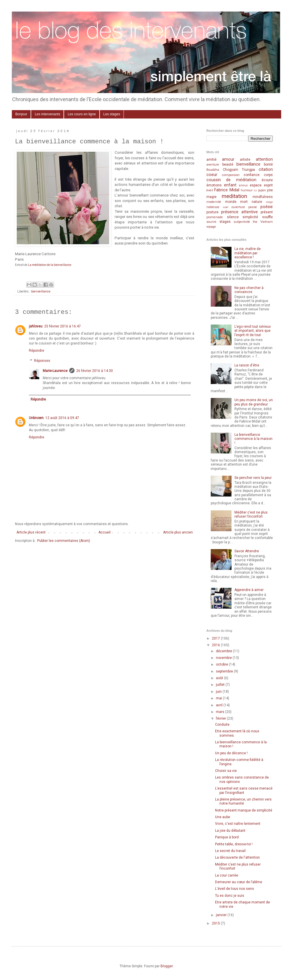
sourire (211, 222)
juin (219, 692)
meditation (234, 196)
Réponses (42, 361)
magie (211, 197)
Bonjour (21, 114)
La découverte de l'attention (237, 857)
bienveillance (41, 291)
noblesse (212, 207)
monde (230, 202)
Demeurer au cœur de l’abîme (238, 882)
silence (233, 217)
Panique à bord (227, 837)
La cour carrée (226, 875)
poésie (266, 206)
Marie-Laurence (55, 371)
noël (225, 207)
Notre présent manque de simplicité (243, 810)
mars (220, 712)
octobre (222, 664)
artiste (245, 160)
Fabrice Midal (226, 190)
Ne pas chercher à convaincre (249, 290)
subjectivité (242, 222)
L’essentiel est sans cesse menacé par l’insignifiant (244, 790)
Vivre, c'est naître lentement (237, 824)
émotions (214, 185)
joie (270, 190)
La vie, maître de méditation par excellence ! (247, 253)
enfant (230, 185)
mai (219, 698)
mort (244, 202)
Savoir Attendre (246, 551)
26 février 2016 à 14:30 (94, 371)
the (255, 222)
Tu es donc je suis (229, 896)
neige (269, 201)
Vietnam (266, 222)
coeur (211, 174)
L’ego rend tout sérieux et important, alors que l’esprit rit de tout (252, 331)
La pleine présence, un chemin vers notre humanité (243, 801)
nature (257, 202)
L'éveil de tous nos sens (234, 889)
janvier (221, 915)
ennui (243, 185)
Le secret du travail (230, 851)
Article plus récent (31, 532)
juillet (220, 685)
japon (262, 190)
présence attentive (239, 212)
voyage (211, 227)
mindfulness (263, 197)
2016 (216, 645)
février (221, 718)
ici (255, 190)
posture (212, 212)
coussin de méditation (231, 179)
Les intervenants (47, 114)
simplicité (250, 217)
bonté (268, 164)
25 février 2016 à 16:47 (62, 326)
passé (252, 207)
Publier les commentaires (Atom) (63, 541)
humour (247, 190)
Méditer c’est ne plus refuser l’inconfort (251, 514)
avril (219, 705)
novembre (224, 658)
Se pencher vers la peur (253, 478)
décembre (224, 651)
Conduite (222, 725)
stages (225, 222)
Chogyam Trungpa (239, 170)
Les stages (111, 114)
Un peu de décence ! (231, 753)
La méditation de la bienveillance (49, 264)
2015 (216, 923)
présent (267, 212)
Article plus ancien (178, 532)
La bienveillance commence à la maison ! (253, 439)
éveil (209, 190)
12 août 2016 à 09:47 (62, 418)
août (220, 678)
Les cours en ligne (82, 114)
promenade (214, 217)
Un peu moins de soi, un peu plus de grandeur (253, 402)
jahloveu (35, 326)
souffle (267, 217)
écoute (267, 180)
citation (266, 169)
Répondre (36, 351)
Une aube (222, 817)
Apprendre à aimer (249, 590)
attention (264, 159)
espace (256, 185)
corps (268, 175)
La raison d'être (246, 365)
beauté (227, 164)
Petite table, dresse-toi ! (234, 844)
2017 (216, 638)
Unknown (36, 418)
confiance (252, 175)
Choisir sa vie (226, 771)
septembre (225, 671)
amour (228, 159)
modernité (213, 202)
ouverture (238, 207)
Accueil (104, 532)
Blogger (167, 966)
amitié (211, 160)
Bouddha (212, 170)
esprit (268, 185)
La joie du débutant (230, 831)
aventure (212, 164)
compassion (231, 175)
